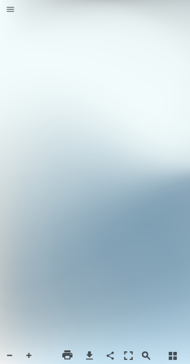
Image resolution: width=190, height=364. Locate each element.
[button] (10, 10)
